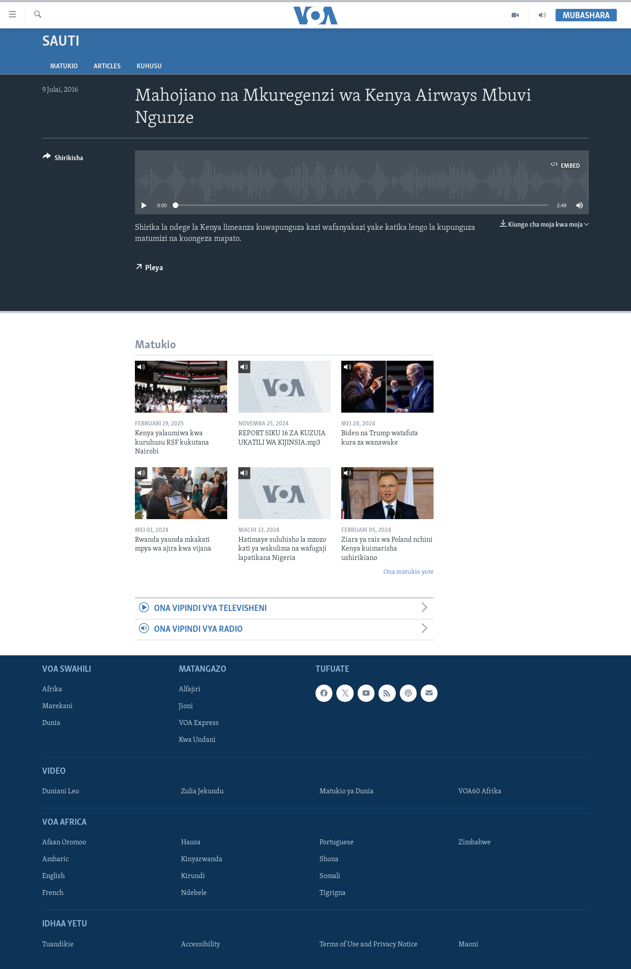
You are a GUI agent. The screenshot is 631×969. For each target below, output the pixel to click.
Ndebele (194, 893)
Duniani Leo (60, 791)
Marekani (57, 706)
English (53, 876)
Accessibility (200, 944)
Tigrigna (332, 893)
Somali (329, 876)
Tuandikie (58, 944)
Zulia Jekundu (202, 791)
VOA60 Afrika (479, 791)
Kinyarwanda (201, 859)
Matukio (64, 66)
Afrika (52, 689)
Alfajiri (190, 689)
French (52, 893)
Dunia (51, 723)
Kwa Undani (197, 740)
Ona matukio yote (408, 572)
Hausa (191, 843)
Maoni (468, 944)
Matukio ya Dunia (346, 791)
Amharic (55, 859)
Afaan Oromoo (64, 843)
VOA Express (199, 723)
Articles (107, 66)
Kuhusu (149, 66)
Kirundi (193, 876)
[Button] (63, 159)
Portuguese (336, 843)
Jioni (186, 706)
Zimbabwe (474, 843)
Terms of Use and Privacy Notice (368, 944)
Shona (329, 859)
